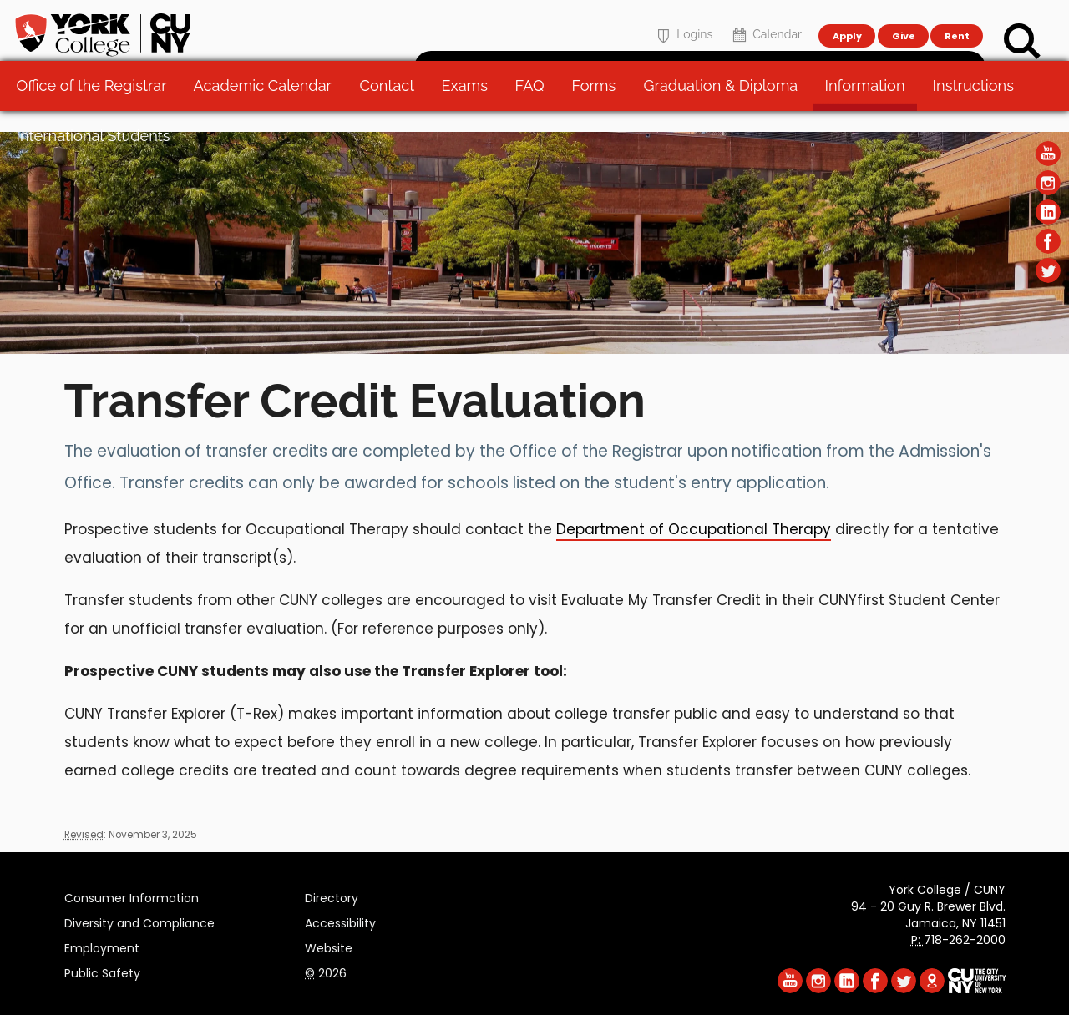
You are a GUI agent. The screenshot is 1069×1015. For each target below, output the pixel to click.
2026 (326, 971)
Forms (598, 108)
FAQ (534, 108)
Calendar (765, 22)
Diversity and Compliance (139, 921)
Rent (957, 21)
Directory (331, 895)
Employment (101, 946)
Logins (682, 22)
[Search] (1022, 41)
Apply (846, 21)
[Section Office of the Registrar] (534, 349)
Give (902, 21)
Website (328, 946)
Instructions (977, 108)
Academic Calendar (267, 108)
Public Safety (102, 971)
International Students (98, 158)
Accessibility (340, 921)
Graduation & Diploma (725, 108)
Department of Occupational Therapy (693, 529)
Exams (469, 108)
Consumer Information (131, 895)
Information (869, 108)
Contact (390, 108)
